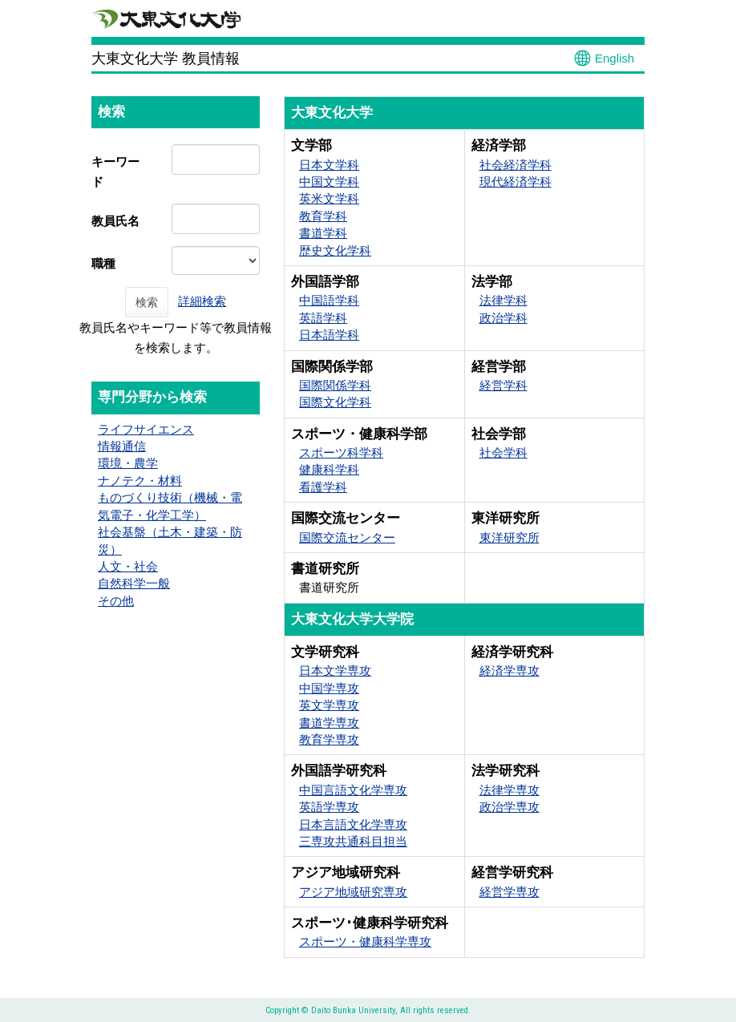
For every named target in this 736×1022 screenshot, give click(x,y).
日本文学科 (329, 165)
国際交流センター (347, 537)
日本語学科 (329, 334)
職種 (103, 263)
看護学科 (323, 487)
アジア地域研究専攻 (353, 892)
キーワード (115, 171)
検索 (146, 302)
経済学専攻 (509, 670)
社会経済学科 (515, 165)
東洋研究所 (509, 537)
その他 (116, 601)
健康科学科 (329, 469)
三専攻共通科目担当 (353, 841)
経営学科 (503, 385)
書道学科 (323, 233)
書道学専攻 (329, 722)
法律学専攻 (509, 790)
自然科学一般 (134, 583)
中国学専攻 (329, 688)
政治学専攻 (509, 807)
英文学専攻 (329, 705)
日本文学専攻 (335, 670)
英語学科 (323, 318)
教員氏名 (115, 221)
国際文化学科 (335, 402)
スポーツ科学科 (341, 452)
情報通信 (122, 446)
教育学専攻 (329, 739)
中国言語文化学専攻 (353, 790)
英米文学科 (329, 198)
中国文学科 (329, 181)
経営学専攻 (509, 892)
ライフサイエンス (146, 429)
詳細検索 (202, 301)
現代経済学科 (515, 181)
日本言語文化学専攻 (353, 824)
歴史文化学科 (335, 250)
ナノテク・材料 (140, 480)
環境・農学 (128, 463)
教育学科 (323, 216)
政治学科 (503, 318)
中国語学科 (329, 300)
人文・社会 (128, 566)
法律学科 (503, 300)
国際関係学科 (335, 385)
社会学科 (503, 452)
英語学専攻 (329, 807)
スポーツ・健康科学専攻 (365, 941)
